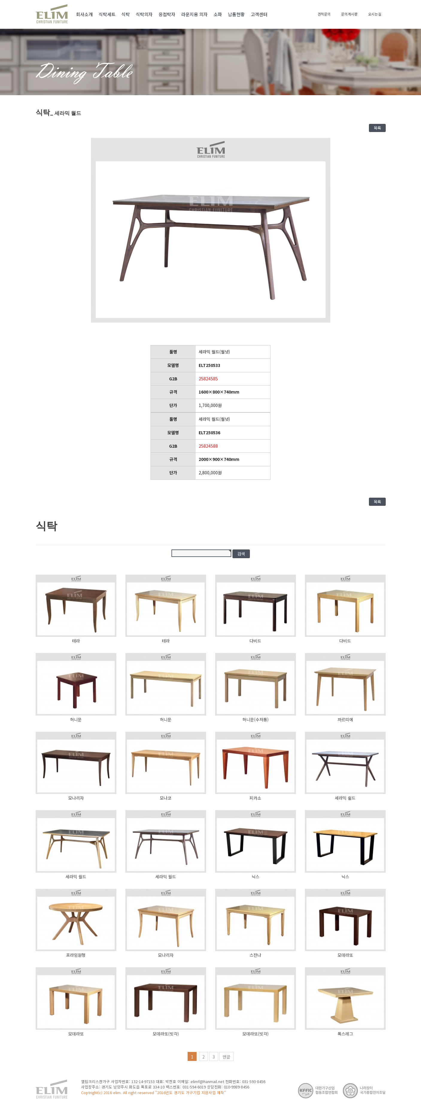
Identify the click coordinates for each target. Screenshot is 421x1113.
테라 (76, 641)
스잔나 (255, 955)
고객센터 (259, 14)
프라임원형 (76, 955)
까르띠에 (345, 719)
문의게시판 (349, 13)
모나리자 (76, 798)
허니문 (76, 719)
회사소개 (84, 14)
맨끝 (226, 1057)
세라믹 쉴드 (345, 798)
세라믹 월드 (76, 877)
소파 (218, 14)
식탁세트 (107, 14)
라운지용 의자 (194, 14)
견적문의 (324, 13)
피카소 (255, 798)
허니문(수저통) (255, 719)
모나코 (165, 798)
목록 (377, 128)
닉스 (255, 877)
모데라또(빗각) (166, 1034)
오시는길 (374, 13)
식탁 (125, 14)
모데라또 (345, 955)
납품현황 (236, 14)
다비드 (255, 641)
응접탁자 (167, 14)
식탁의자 (144, 14)
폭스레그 (345, 1034)
